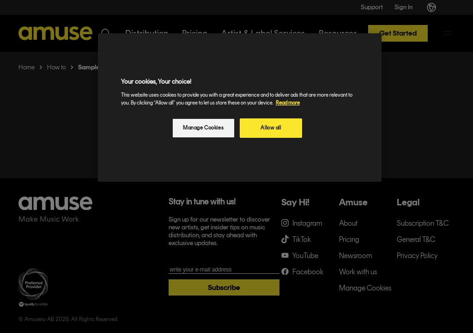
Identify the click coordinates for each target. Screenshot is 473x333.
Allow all (271, 127)
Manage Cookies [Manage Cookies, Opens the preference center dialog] (203, 127)
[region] (240, 107)
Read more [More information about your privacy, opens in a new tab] (288, 102)
